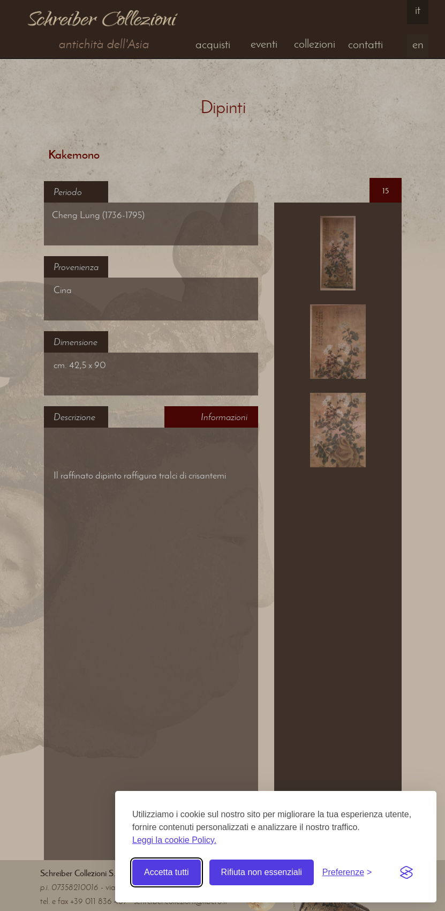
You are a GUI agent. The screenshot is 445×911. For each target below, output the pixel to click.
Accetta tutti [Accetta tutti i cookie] (166, 872)
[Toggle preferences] (347, 872)
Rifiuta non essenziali (261, 872)
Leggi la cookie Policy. (174, 840)
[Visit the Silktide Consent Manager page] (406, 872)
